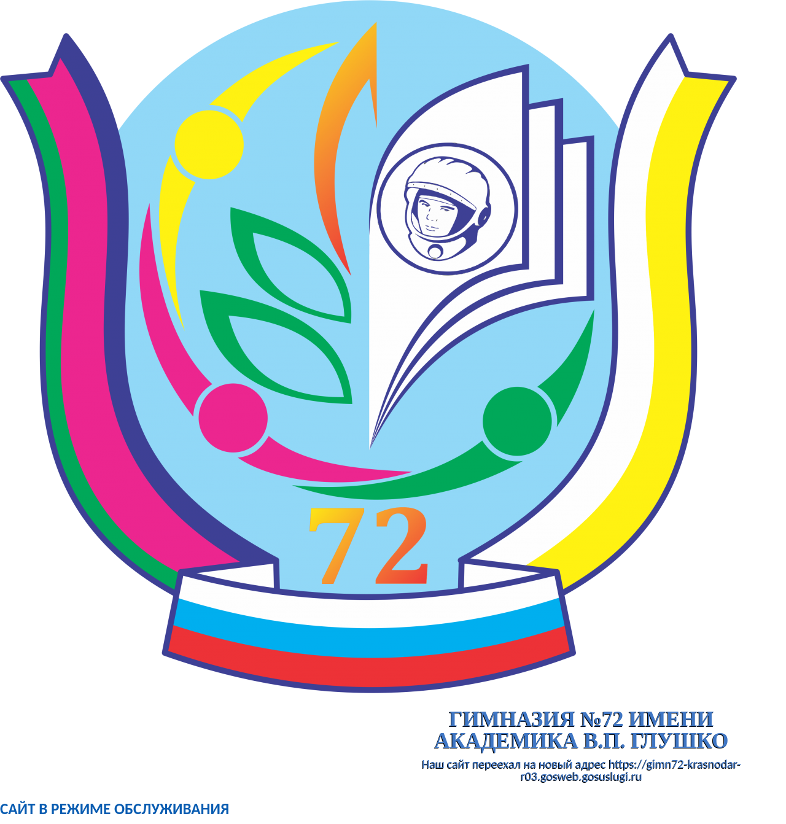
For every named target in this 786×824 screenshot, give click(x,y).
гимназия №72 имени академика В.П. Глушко (582, 730)
